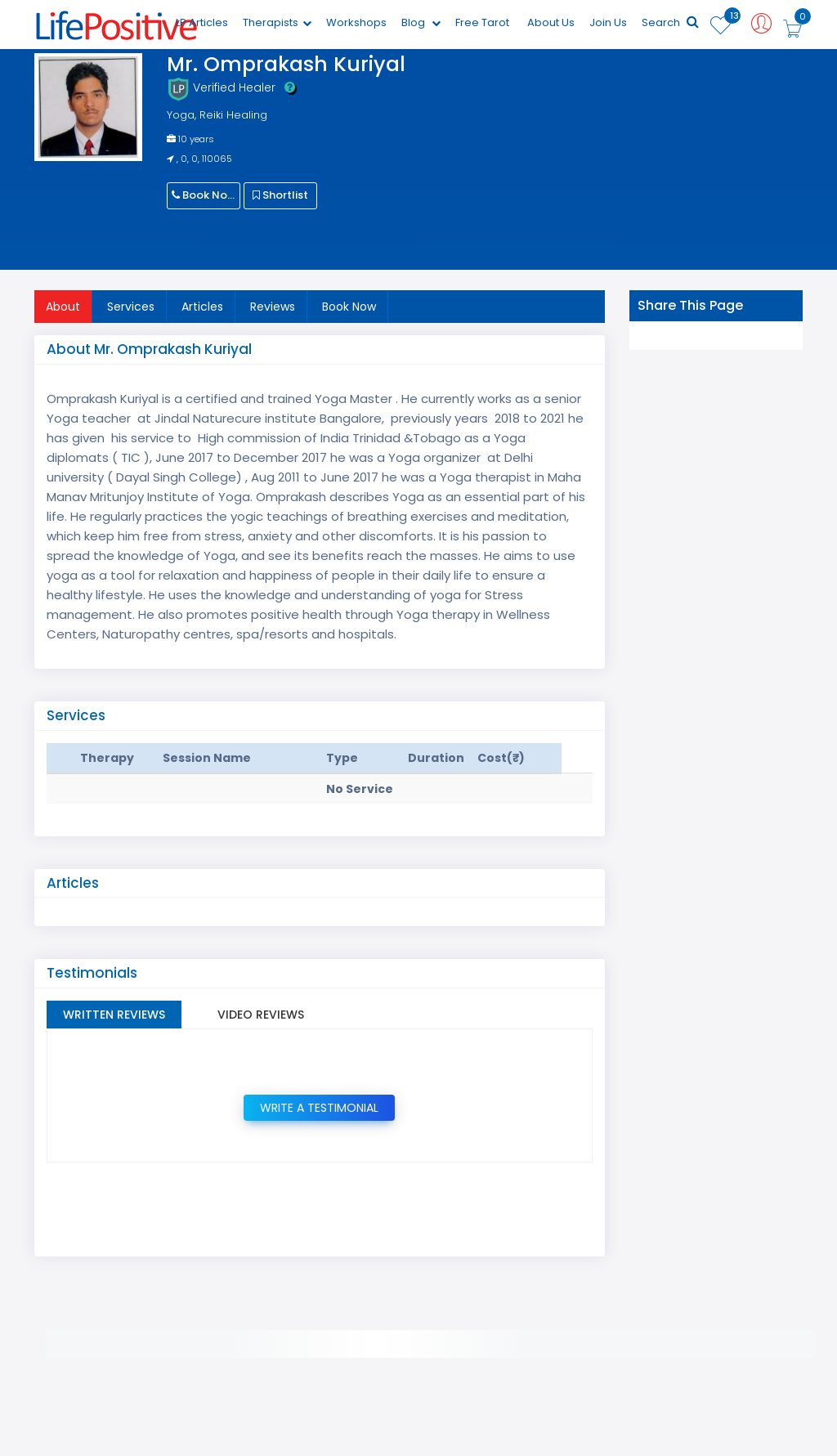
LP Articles (202, 22)
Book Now (204, 195)
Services (130, 306)
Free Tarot (482, 22)
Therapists (277, 22)
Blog (421, 22)
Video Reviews (260, 1014)
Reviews (272, 306)
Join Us (608, 22)
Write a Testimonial (319, 1108)
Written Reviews (114, 1014)
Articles (202, 306)
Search (670, 22)
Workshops (356, 22)
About (63, 306)
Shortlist (280, 195)
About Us (551, 22)
